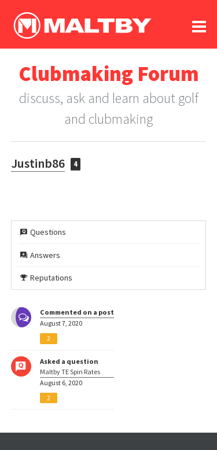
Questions (43, 232)
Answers (40, 255)
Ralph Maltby (82, 25)
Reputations (46, 277)
